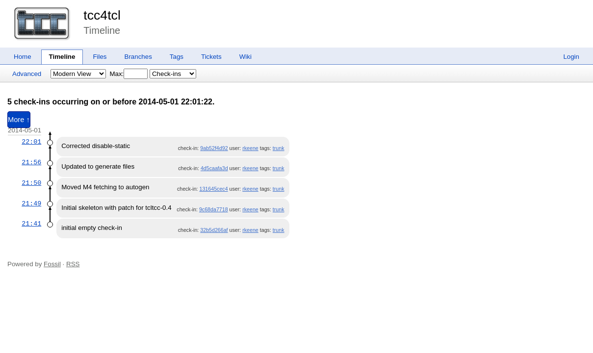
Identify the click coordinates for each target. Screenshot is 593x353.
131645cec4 (214, 189)
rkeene (250, 148)
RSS (72, 264)
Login (571, 56)
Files (99, 56)
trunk (278, 148)
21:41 (31, 223)
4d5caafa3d (214, 168)
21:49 (31, 203)
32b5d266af (214, 230)
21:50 (31, 182)
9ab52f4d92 (214, 148)
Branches (138, 56)
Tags (176, 56)
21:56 (31, 162)
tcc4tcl (102, 15)
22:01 (31, 141)
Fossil (52, 264)
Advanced (26, 73)
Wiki (245, 56)
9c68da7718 (213, 209)
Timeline (62, 56)
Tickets (211, 56)
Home (22, 56)
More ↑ (19, 120)
